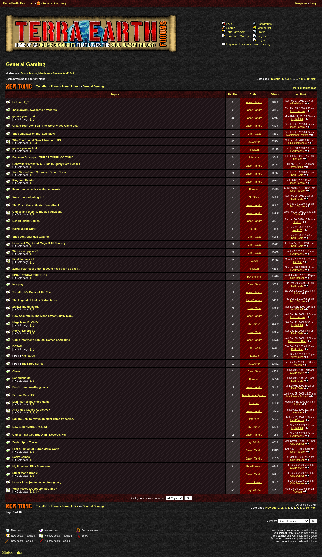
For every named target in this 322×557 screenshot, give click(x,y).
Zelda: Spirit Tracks (25, 442)
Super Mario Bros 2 (25, 472)
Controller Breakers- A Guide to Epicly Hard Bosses (46, 164)
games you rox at (23, 116)
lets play (17, 284)
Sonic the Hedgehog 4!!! (28, 197)
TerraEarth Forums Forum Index (57, 86)
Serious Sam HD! (23, 395)
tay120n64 (69, 73)
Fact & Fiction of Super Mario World (35, 448)
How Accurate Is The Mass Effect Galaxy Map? (42, 315)
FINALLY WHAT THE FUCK (29, 275)
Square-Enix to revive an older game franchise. (43, 418)
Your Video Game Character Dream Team (39, 172)
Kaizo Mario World (24, 228)
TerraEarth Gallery (235, 36)
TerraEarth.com (233, 32)
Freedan (254, 189)
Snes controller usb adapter (30, 236)
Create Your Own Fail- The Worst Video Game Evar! (46, 125)
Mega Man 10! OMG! (25, 322)
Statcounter (12, 552)
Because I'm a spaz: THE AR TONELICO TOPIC (43, 157)
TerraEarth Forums (17, 3)
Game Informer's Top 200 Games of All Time (41, 339)
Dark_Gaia (254, 133)
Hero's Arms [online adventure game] (36, 482)
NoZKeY (254, 197)
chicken (254, 149)
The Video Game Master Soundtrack (36, 205)
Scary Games (21, 456)
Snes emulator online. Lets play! (33, 133)
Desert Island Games (26, 220)
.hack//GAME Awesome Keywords (34, 109)
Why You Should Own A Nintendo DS (36, 140)
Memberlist (262, 27)
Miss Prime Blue (297, 341)
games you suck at (24, 148)
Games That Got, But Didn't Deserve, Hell (39, 434)
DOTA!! (17, 346)
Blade (297, 214)
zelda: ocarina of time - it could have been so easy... (46, 268)
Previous (275, 79)
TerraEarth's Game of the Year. (32, 292)
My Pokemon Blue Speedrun (31, 466)
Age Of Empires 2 (23, 330)
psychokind (254, 276)
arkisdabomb (254, 102)
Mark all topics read (304, 88)
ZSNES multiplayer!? (26, 306)
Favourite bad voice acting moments (36, 189)
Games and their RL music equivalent (37, 211)
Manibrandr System (50, 73)
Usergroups (262, 23)
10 (308, 79)
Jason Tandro (29, 73)
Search (228, 27)
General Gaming (53, 3)
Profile (259, 32)
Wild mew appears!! (25, 251)
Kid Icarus (28, 355)
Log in (314, 3)
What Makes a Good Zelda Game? (34, 488)
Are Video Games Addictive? (31, 409)
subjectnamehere (297, 143)
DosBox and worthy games (30, 387)
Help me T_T (20, 102)
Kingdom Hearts (23, 180)
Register (301, 3)
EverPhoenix (297, 151)
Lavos (254, 260)
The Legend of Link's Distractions (34, 300)
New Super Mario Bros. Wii (30, 426)
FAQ (227, 23)
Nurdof (254, 228)
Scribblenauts (21, 377)
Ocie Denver (297, 278)
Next (313, 79)
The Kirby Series (33, 363)
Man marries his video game (30, 401)
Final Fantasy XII (23, 259)
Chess (16, 371)
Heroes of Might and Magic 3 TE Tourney (39, 243)
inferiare (254, 157)
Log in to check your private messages (248, 44)
